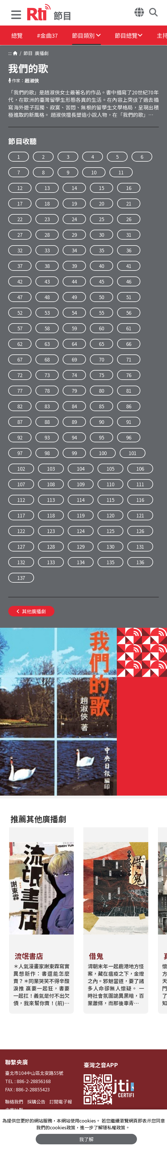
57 (19, 328)
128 (51, 546)
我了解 (86, 1139)
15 (101, 187)
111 (140, 484)
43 (47, 281)
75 (101, 375)
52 (19, 312)
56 (128, 312)
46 (128, 281)
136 (140, 562)
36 (128, 250)
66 (128, 343)
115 (110, 499)
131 (140, 546)
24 (74, 219)
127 (21, 546)
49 (74, 297)
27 (19, 234)
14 (74, 187)
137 (21, 577)
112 (21, 499)
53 (47, 312)
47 (19, 297)
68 (47, 359)
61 (128, 328)
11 (121, 172)
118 (51, 515)
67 (19, 359)
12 (19, 187)
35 (101, 250)
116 (140, 499)
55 (101, 312)
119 (80, 515)
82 (19, 406)
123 (51, 530)
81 (128, 390)
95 (101, 437)
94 (74, 437)
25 (101, 219)
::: (10, 53)
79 (74, 390)
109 (80, 484)
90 (101, 421)
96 (128, 437)
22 (19, 219)
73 (47, 375)
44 (74, 281)
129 (80, 546)
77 (19, 390)
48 (47, 297)
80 (101, 390)
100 (103, 452)
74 (74, 375)
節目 (27, 53)
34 (74, 250)
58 (47, 328)
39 (74, 265)
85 (101, 406)
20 (101, 203)
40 (101, 265)
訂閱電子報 (60, 1101)
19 (74, 203)
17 (19, 203)
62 (19, 343)
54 (74, 312)
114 (80, 499)
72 (19, 375)
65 (101, 343)
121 (140, 515)
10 (93, 172)
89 (74, 421)
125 (110, 530)
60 (101, 328)
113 (51, 499)
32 (19, 250)
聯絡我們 (14, 1101)
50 (101, 297)
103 (51, 468)
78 (47, 390)
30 (101, 234)
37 (19, 265)
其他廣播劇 (31, 611)
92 (19, 437)
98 (47, 452)
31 (128, 234)
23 (47, 219)
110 (110, 484)
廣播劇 (40, 53)
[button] (16, 15)
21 (128, 203)
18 (47, 203)
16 (128, 187)
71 (128, 359)
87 (19, 421)
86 (128, 406)
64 (74, 343)
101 (132, 452)
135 (110, 562)
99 (74, 452)
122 (21, 530)
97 (19, 452)
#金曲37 (47, 35)
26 (128, 219)
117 (21, 515)
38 (47, 265)
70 (101, 359)
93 (47, 437)
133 (51, 562)
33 (47, 250)
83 (47, 406)
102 (21, 468)
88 (47, 421)
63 (47, 343)
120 (110, 515)
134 (80, 562)
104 (80, 468)
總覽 (17, 35)
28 (47, 234)
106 (140, 468)
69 (74, 359)
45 (101, 281)
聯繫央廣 (16, 1062)
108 (51, 484)
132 (21, 562)
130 (110, 546)
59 (74, 328)
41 (128, 265)
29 (74, 234)
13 (47, 187)
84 (74, 406)
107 (21, 484)
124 (80, 530)
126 (140, 530)
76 (128, 375)
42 (19, 281)
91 (128, 421)
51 (128, 297)
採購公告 (36, 1101)
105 (110, 468)
